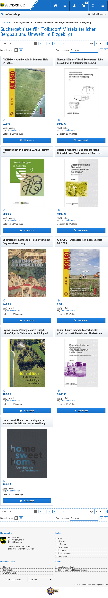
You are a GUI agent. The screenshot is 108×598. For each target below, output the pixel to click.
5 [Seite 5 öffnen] (54, 44)
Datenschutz (63, 550)
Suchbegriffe (8, 570)
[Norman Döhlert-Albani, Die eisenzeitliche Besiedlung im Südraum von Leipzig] (81, 92)
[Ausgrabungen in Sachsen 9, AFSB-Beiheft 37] (27, 183)
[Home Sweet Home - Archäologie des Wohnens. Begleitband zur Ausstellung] (27, 453)
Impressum (62, 556)
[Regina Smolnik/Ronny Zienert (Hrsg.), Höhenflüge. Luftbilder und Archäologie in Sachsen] (27, 363)
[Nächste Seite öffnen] (59, 43)
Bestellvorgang (64, 553)
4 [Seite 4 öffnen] (49, 44)
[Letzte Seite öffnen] (63, 43)
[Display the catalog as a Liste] (21, 50)
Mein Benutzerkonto (66, 567)
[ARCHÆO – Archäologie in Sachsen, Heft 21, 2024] (27, 92)
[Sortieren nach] (84, 50)
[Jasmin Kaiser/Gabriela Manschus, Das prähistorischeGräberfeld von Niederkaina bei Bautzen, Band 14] (81, 363)
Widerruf (61, 541)
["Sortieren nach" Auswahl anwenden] (101, 50)
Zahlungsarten (64, 547)
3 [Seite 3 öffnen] (45, 44)
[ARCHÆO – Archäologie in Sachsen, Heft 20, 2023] (81, 273)
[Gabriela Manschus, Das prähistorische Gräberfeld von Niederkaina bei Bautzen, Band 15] (81, 183)
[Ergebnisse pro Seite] (98, 43)
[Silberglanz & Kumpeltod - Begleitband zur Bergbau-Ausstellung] (27, 273)
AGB (60, 538)
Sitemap (6, 567)
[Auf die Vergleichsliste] (4, 120)
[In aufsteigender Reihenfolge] (106, 50)
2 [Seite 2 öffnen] (40, 44)
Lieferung (62, 544)
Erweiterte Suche (10, 573)
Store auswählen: (13, 580)
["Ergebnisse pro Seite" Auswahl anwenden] (106, 43)
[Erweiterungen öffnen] (103, 6)
